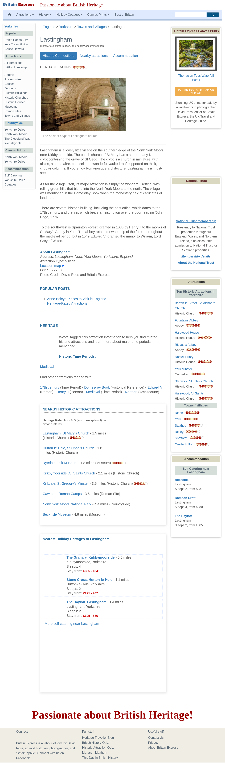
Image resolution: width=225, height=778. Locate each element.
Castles (9, 84)
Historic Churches (16, 97)
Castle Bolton (184, 444)
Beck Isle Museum (57, 514)
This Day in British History (100, 757)
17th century (49, 387)
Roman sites (13, 111)
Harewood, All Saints (189, 393)
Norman (131, 392)
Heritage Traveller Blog (98, 737)
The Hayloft (183, 516)
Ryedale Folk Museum (60, 463)
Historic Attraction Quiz (98, 747)
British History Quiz (95, 742)
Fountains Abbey (186, 320)
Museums (11, 106)
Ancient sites (13, 79)
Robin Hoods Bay (16, 40)
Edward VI (155, 387)
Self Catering (13, 175)
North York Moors (16, 134)
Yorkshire (11, 26)
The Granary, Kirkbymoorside (91, 557)
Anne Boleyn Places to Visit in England (76, 299)
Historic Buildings (16, 93)
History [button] (45, 14)
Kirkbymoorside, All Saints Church (69, 473)
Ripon (179, 413)
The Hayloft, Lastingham (87, 602)
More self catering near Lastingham (72, 624)
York (178, 419)
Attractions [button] (25, 14)
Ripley (179, 432)
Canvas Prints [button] (98, 14)
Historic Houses (15, 102)
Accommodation (125, 56)
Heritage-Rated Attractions (67, 303)
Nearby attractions (94, 56)
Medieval (47, 367)
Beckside (182, 480)
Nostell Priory (184, 357)
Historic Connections (58, 56)
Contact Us (156, 737)
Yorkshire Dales (15, 129)
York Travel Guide (16, 44)
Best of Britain (124, 14)
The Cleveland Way (17, 138)
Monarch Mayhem (94, 752)
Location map (50, 266)
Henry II (62, 392)
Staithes (180, 425)
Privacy (153, 742)
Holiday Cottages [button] (69, 14)
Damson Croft (185, 498)
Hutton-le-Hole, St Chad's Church (68, 448)
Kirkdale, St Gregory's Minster (66, 483)
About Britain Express (163, 747)
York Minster (183, 369)
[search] (190, 15)
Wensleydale (13, 143)
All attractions (13, 63)
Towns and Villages (17, 115)
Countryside (14, 123)
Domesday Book (97, 387)
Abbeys (9, 74)
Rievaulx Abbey (185, 344)
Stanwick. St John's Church (194, 381)
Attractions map (16, 67)
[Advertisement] (137, 428)
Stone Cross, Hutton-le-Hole (89, 580)
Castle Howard (14, 49)
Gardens (10, 88)
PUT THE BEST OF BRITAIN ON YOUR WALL (196, 91)
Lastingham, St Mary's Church (66, 433)
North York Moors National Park (67, 504)
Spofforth (181, 438)
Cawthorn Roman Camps (62, 494)
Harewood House (187, 332)
